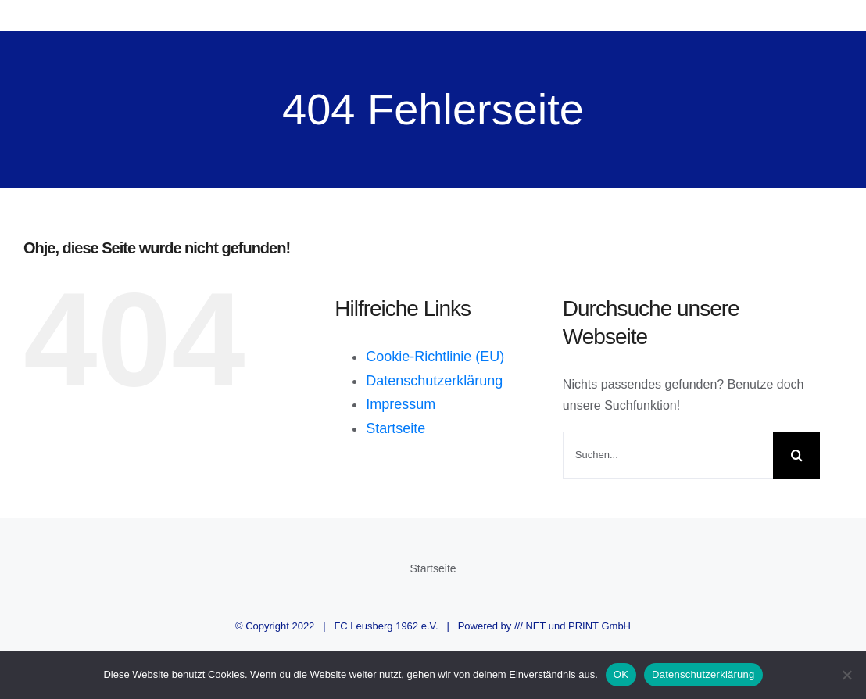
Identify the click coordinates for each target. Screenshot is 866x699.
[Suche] (796, 455)
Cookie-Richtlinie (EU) (435, 356)
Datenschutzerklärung (434, 381)
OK (621, 674)
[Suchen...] (668, 455)
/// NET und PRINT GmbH (572, 626)
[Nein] (846, 675)
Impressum (400, 404)
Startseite (395, 428)
